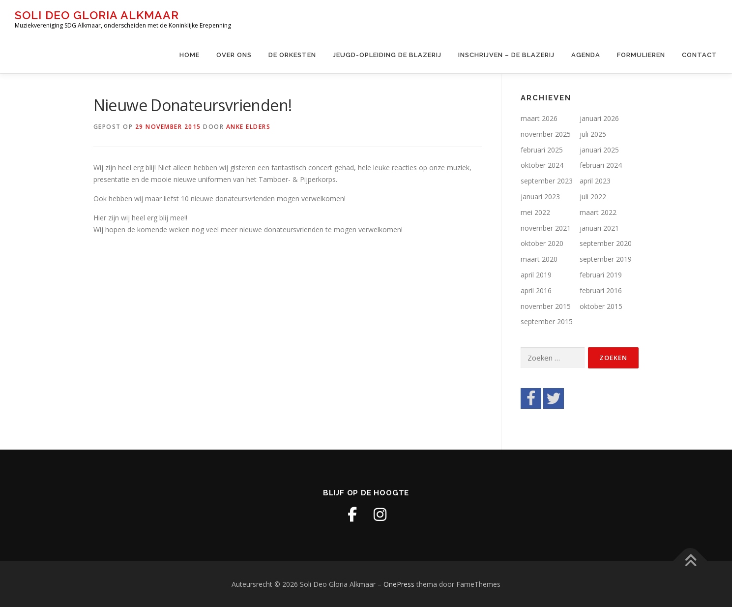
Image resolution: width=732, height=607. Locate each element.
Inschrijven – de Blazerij (506, 55)
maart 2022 (598, 212)
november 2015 (546, 306)
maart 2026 (539, 118)
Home (189, 55)
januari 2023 (540, 196)
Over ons (234, 55)
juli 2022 (593, 196)
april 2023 (595, 180)
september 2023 (547, 180)
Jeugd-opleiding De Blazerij (387, 55)
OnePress (398, 584)
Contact (699, 55)
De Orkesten (292, 55)
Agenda (585, 55)
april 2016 (536, 290)
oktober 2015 (601, 306)
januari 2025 (599, 149)
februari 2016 (601, 290)
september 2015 (547, 321)
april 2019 (536, 274)
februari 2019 (601, 274)
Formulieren (641, 55)
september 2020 (606, 243)
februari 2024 (601, 165)
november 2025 (546, 134)
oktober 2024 (542, 165)
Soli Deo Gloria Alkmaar (97, 15)
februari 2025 (542, 149)
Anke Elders (248, 126)
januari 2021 (599, 228)
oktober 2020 (542, 243)
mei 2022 (535, 212)
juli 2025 (593, 134)
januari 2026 (599, 118)
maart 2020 (539, 259)
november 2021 (546, 228)
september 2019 (606, 259)
